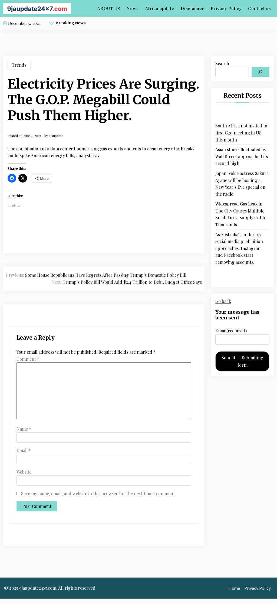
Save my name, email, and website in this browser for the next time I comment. (98, 493)
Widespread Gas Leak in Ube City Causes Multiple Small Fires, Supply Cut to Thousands (240, 214)
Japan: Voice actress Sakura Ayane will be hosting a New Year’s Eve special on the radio (242, 183)
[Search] (260, 72)
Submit (242, 361)
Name (24, 429)
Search (222, 63)
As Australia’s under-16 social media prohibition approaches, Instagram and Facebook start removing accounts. (239, 248)
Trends (19, 65)
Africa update (159, 8)
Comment (28, 359)
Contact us (259, 8)
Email (24, 450)
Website (24, 472)
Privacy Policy (226, 8)
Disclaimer (192, 8)
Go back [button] (223, 301)
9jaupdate (56, 135)
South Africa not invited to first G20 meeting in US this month (241, 132)
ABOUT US (108, 8)
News (133, 8)
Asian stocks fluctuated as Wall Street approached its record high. (241, 156)
